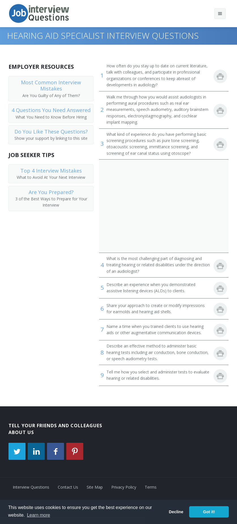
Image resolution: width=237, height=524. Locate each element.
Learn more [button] (38, 515)
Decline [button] (176, 512)
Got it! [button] (209, 512)
